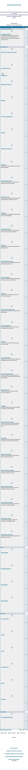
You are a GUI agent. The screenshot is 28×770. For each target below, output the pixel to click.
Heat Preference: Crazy (7, 261)
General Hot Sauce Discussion (9, 52)
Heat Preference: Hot (6, 181)
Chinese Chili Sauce (6, 454)
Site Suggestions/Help (7, 717)
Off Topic (3, 699)
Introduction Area (5, 68)
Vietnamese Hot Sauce (7, 534)
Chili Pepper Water (6, 518)
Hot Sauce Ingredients (7, 116)
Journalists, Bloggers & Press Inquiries (14, 753)
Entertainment (5, 667)
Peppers (3, 100)
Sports (3, 651)
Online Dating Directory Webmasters (14, 756)
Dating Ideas (4, 584)
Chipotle (3, 245)
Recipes (3, 132)
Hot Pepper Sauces (6, 229)
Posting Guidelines (5, 29)
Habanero (3, 165)
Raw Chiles (4, 438)
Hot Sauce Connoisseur (7, 374)
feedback (3, 75)
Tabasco (3, 293)
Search (16, 748)
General (2, 613)
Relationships (4, 552)
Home (12, 748)
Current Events (5, 619)
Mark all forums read (5, 730)
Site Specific (4, 47)
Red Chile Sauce (5, 390)
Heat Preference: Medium (7, 470)
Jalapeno (3, 213)
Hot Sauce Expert (5, 277)
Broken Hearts (4, 601)
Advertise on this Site (16, 750)
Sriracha (3, 341)
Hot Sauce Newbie (5, 325)
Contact (9, 750)
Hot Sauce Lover (5, 197)
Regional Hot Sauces (6, 84)
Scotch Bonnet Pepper (7, 502)
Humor (3, 683)
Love (1, 547)
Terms (10, 759)
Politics (3, 635)
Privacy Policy (16, 759)
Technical (3, 712)
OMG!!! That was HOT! (6, 148)
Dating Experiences (6, 568)
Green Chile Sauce (6, 357)
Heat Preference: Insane (7, 422)
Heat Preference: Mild (6, 486)
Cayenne (3, 406)
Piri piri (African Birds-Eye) (8, 309)
